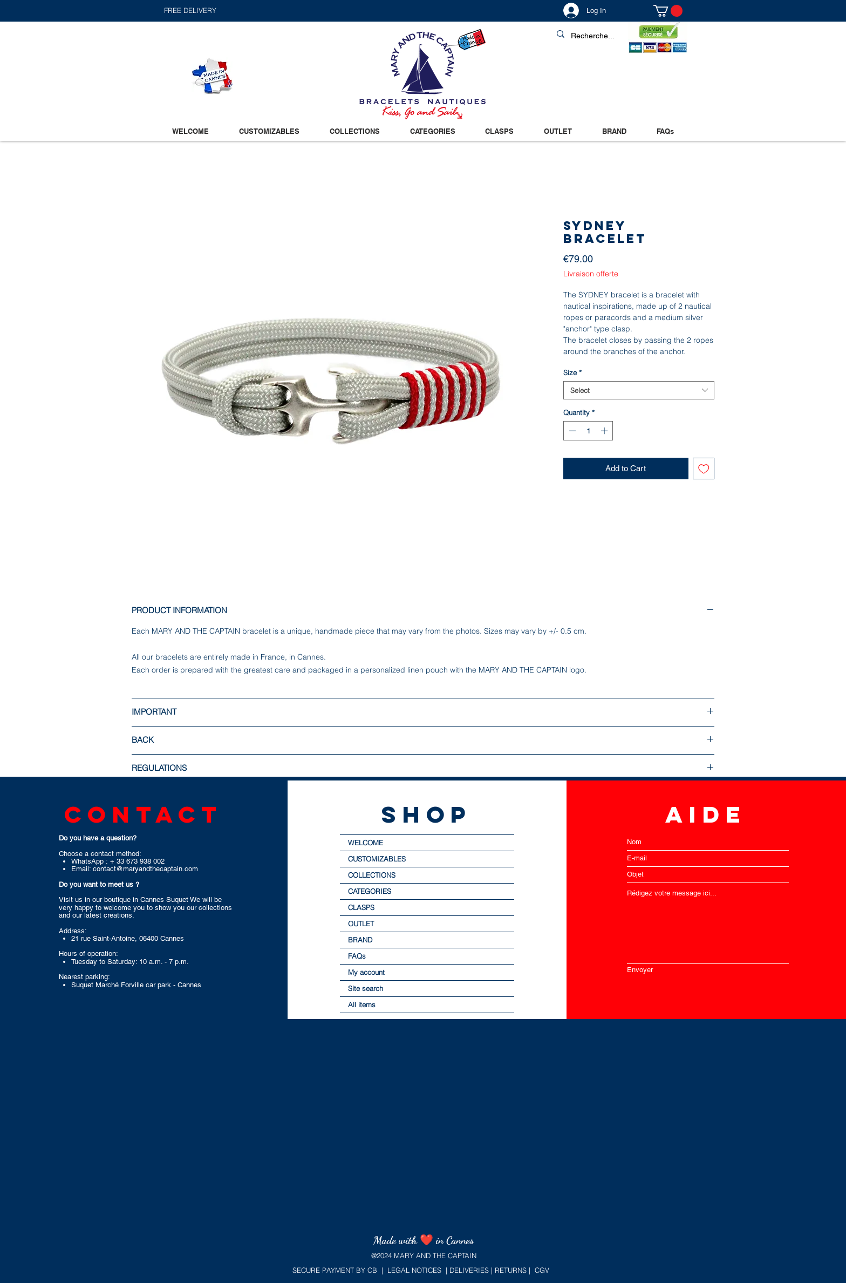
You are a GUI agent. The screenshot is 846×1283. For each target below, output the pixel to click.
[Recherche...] (617, 36)
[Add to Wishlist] (704, 469)
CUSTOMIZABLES (377, 858)
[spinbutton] (588, 431)
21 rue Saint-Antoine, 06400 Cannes (127, 938)
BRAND (360, 939)
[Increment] (605, 431)
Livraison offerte (590, 274)
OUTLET (361, 923)
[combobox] (638, 390)
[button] (293, 10)
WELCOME (365, 842)
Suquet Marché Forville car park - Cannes (136, 985)
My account (366, 972)
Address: (73, 931)
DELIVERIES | (470, 1270)
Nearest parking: (84, 977)
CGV (542, 1270)
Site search (365, 988)
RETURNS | (511, 1270)
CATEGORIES (369, 891)
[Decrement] (571, 431)
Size (572, 372)
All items (362, 1004)
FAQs (357, 956)
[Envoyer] (708, 969)
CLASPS (361, 907)
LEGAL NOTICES (414, 1270)
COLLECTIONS (371, 875)
